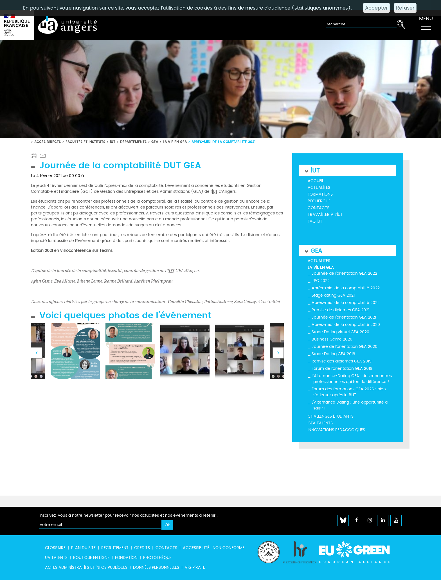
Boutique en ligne (91, 558)
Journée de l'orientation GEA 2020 (344, 347)
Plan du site (83, 548)
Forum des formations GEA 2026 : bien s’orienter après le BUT (349, 392)
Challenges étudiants (331, 416)
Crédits (142, 548)
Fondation (126, 558)
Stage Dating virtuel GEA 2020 (340, 332)
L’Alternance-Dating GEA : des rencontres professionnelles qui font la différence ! (352, 379)
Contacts (318, 208)
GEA (154, 141)
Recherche (319, 201)
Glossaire (55, 548)
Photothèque (157, 558)
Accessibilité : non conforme (213, 548)
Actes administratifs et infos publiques (86, 567)
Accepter (376, 8)
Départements (133, 141)
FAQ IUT (315, 221)
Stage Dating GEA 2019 (333, 354)
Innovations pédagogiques (336, 430)
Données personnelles (156, 567)
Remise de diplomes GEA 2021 (340, 310)
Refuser (405, 8)
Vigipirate (195, 567)
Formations (320, 194)
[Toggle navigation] (426, 25)
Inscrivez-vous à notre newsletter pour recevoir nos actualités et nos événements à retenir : (128, 515)
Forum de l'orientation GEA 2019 (342, 368)
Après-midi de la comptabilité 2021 (345, 303)
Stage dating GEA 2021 (333, 295)
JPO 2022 (321, 281)
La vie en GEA (175, 141)
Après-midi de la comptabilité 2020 (346, 325)
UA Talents (56, 558)
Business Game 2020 (332, 339)
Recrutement (115, 548)
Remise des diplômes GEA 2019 (342, 361)
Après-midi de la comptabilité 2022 (346, 288)
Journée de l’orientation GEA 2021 (344, 317)
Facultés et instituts (85, 141)
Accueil (316, 181)
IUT (112, 141)
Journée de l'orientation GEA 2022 (344, 273)
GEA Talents (320, 423)
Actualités (319, 188)
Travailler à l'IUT (325, 215)
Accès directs (47, 141)
